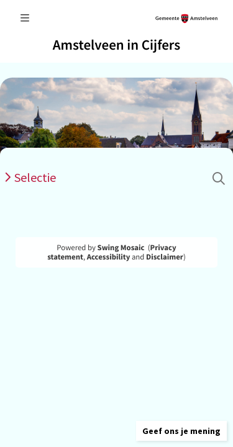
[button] (181, 431)
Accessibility (108, 257)
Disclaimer (164, 257)
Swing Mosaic (121, 248)
